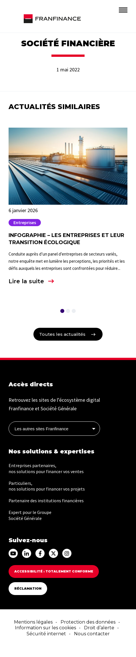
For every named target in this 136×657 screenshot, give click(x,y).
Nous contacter (92, 633)
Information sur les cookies (45, 627)
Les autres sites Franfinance (41, 428)
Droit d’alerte (99, 627)
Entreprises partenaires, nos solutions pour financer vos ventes (46, 468)
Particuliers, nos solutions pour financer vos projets (47, 486)
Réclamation (27, 588)
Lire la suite (26, 281)
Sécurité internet (46, 633)
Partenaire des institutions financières (46, 500)
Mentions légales (33, 622)
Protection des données (88, 622)
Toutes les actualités (62, 334)
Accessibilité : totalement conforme (53, 571)
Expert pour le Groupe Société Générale (30, 515)
